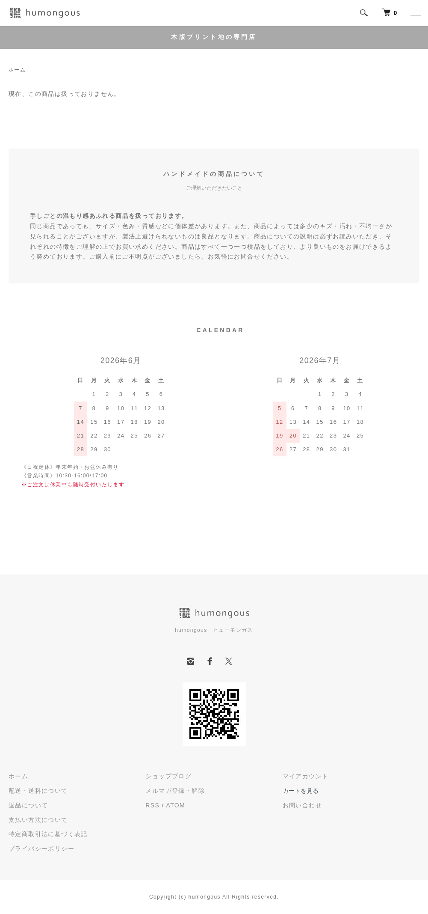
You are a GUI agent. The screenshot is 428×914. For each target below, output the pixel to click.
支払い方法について (38, 819)
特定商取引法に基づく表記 (48, 834)
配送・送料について (38, 790)
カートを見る (301, 790)
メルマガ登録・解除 (175, 790)
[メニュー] (415, 13)
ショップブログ (168, 776)
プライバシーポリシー (41, 848)
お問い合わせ (302, 805)
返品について (28, 805)
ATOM (175, 805)
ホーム (17, 70)
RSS (152, 805)
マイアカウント (306, 776)
